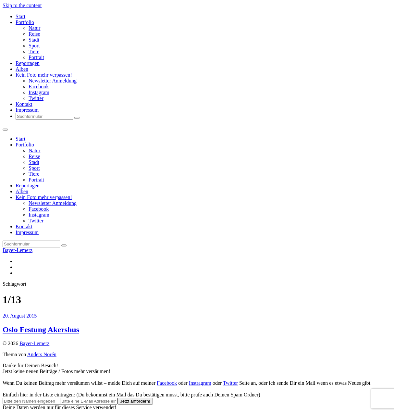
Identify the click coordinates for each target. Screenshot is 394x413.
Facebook (39, 86)
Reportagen (28, 63)
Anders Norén (41, 354)
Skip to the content (22, 5)
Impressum (27, 110)
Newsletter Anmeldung (53, 80)
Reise (34, 34)
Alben (22, 69)
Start (20, 16)
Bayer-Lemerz (17, 250)
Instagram (39, 92)
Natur (34, 28)
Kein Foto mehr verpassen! (44, 75)
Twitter (36, 98)
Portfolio (25, 22)
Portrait (36, 57)
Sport (34, 45)
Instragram (200, 383)
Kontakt (24, 104)
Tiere (34, 51)
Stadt (34, 40)
